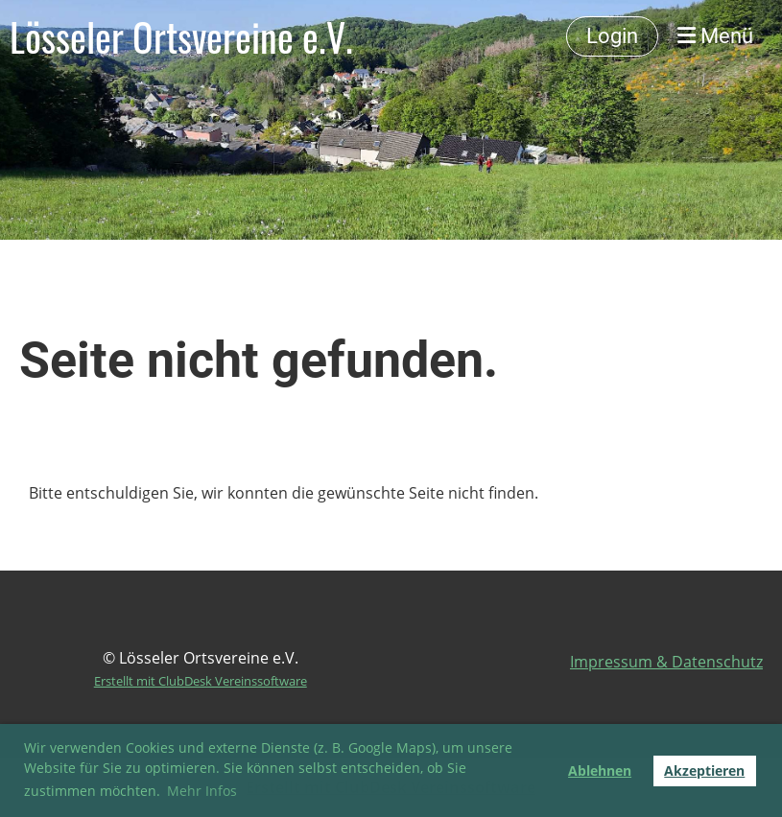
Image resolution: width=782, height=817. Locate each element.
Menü (715, 36)
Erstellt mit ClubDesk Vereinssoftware (200, 680)
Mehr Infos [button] (202, 791)
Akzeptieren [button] (704, 770)
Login (612, 36)
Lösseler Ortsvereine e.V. (181, 36)
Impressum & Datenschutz (666, 661)
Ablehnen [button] (599, 770)
